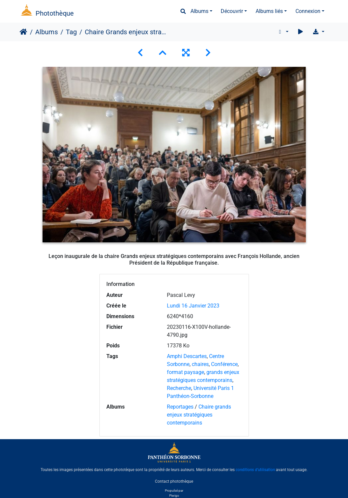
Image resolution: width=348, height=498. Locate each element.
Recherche (179, 388)
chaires (200, 364)
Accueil (23, 32)
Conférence (224, 364)
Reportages (180, 407)
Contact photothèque (174, 481)
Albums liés (269, 11)
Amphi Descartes (187, 356)
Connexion (307, 11)
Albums (199, 11)
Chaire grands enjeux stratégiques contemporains (199, 415)
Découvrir (232, 11)
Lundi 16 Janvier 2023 (193, 306)
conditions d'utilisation (255, 469)
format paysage (185, 372)
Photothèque (55, 13)
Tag (71, 32)
